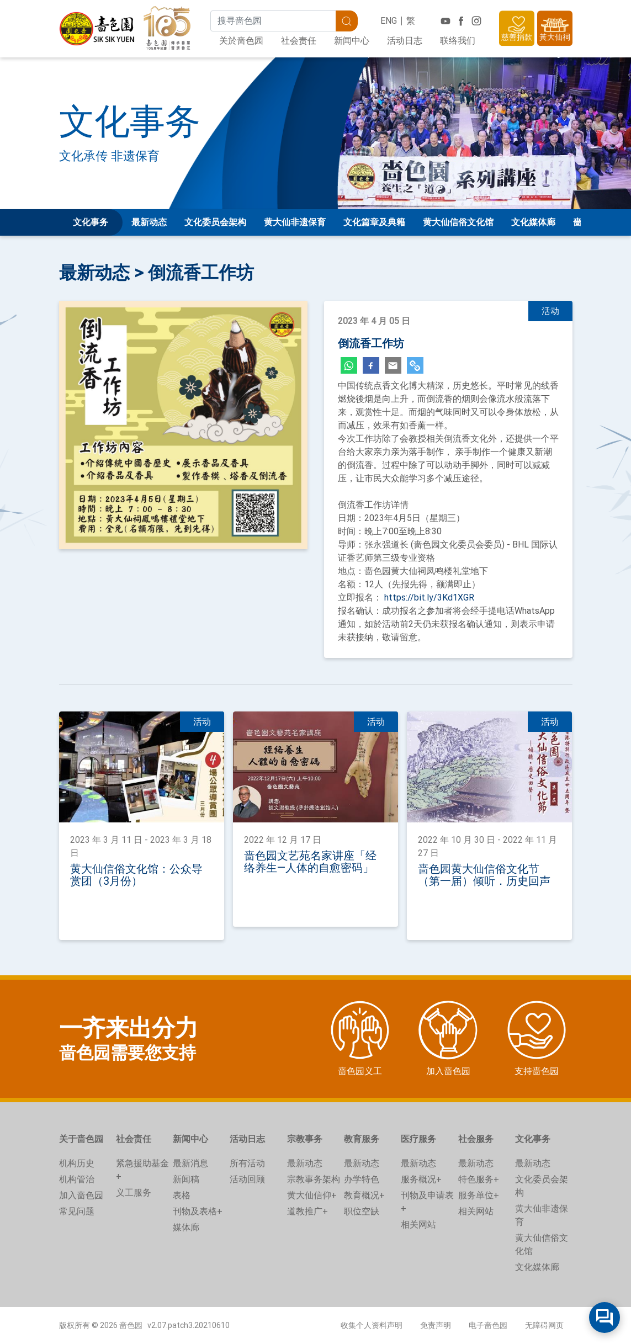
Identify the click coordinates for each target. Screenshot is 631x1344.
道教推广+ (307, 1211)
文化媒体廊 (533, 222)
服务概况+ (421, 1179)
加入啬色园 (81, 1195)
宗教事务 (304, 1139)
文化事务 (532, 1139)
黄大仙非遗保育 (295, 222)
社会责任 (298, 40)
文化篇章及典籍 (374, 222)
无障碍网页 (544, 1325)
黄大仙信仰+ (312, 1195)
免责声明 (435, 1325)
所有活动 (247, 1163)
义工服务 (133, 1192)
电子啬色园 (488, 1325)
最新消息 (190, 1163)
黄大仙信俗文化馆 (458, 222)
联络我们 (457, 40)
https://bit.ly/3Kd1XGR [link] (429, 597)
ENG (388, 20)
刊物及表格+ (197, 1211)
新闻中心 (351, 40)
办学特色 (361, 1179)
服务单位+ (478, 1195)
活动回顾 (247, 1179)
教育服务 (361, 1139)
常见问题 (76, 1211)
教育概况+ (364, 1195)
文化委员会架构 (215, 222)
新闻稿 (186, 1179)
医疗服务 (418, 1139)
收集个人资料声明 (371, 1325)
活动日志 (404, 40)
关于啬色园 (81, 1139)
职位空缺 (361, 1211)
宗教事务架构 (313, 1179)
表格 (181, 1195)
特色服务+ (478, 1179)
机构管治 (76, 1179)
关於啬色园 (241, 40)
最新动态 (149, 222)
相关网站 (418, 1224)
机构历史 (76, 1163)
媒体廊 (186, 1227)
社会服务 (476, 1139)
